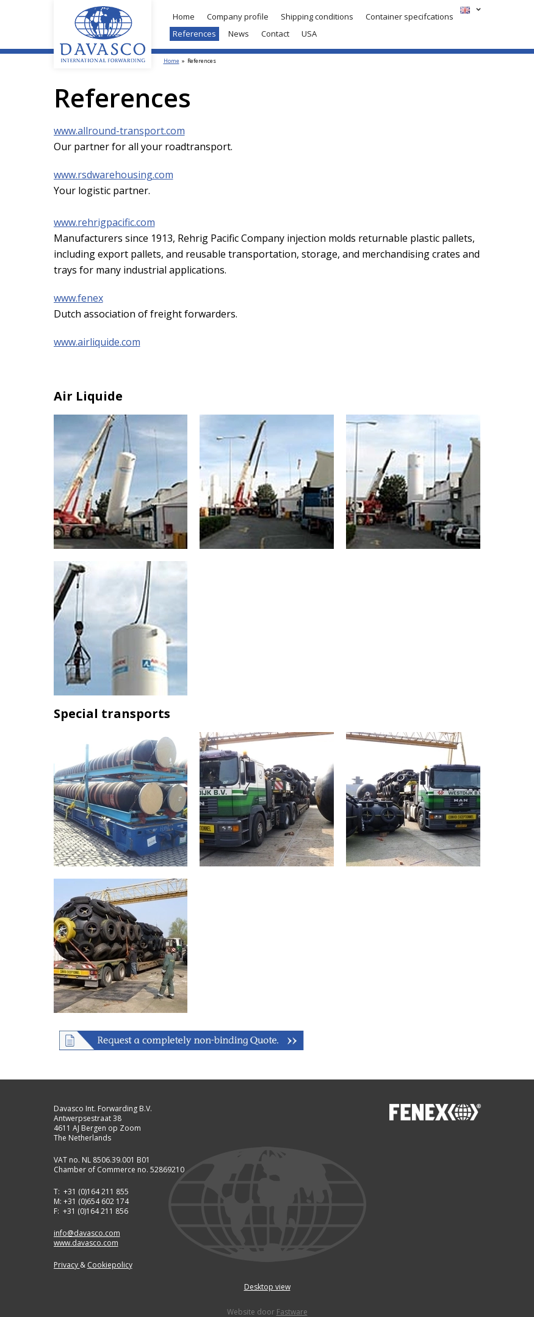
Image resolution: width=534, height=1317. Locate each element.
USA (309, 33)
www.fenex (78, 298)
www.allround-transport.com (119, 130)
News (238, 33)
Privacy (67, 1265)
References (194, 33)
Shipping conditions (317, 16)
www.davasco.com (86, 1243)
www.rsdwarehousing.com (113, 174)
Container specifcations (409, 16)
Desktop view (267, 1287)
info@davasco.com (87, 1233)
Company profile (238, 16)
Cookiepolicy (109, 1265)
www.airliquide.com (97, 342)
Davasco (102, 34)
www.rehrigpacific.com (104, 222)
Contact (275, 33)
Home (184, 16)
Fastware (292, 1312)
